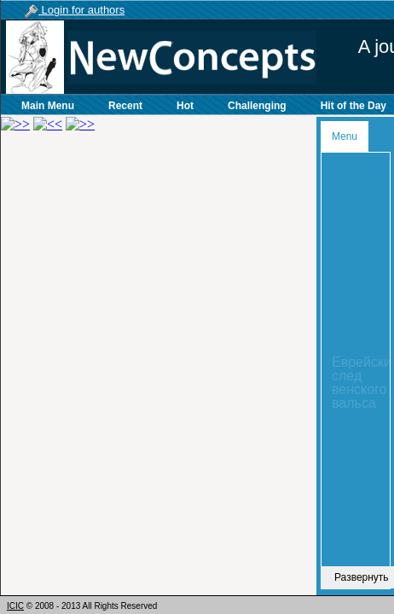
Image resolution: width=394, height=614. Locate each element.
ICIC (15, 606)
